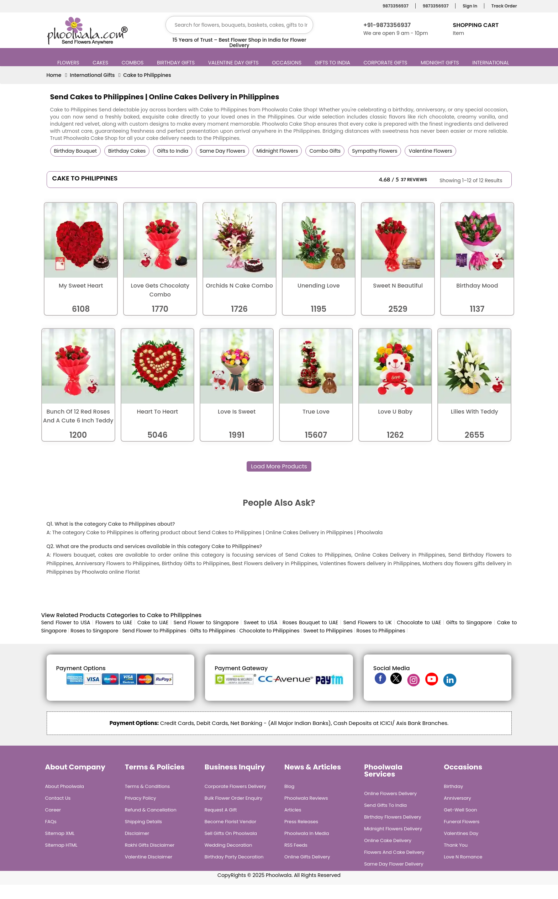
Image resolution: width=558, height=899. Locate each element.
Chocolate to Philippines (269, 630)
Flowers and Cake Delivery (394, 852)
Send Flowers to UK (367, 622)
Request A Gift (221, 809)
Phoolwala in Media (306, 833)
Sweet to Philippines (327, 630)
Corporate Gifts (386, 62)
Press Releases (301, 821)
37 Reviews (414, 179)
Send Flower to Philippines (154, 630)
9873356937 (394, 6)
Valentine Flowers (430, 150)
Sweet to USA (260, 622)
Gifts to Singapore (469, 622)
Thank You (456, 845)
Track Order (503, 6)
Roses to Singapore (94, 630)
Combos (134, 62)
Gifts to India (333, 62)
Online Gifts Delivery (307, 856)
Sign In (468, 6)
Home (54, 75)
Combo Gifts (325, 150)
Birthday (453, 786)
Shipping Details (143, 821)
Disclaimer (137, 833)
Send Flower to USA (65, 622)
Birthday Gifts (176, 62)
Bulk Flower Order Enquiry (233, 798)
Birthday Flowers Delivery (392, 817)
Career (53, 809)
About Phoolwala (64, 786)
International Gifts (92, 75)
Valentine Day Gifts (234, 62)
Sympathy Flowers (374, 150)
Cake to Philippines (147, 75)
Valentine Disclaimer (148, 856)
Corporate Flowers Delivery (235, 786)
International (491, 62)
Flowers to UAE (113, 622)
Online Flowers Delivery (390, 793)
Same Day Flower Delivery (393, 864)
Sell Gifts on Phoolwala (231, 833)
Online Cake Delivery (387, 840)
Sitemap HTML (61, 845)
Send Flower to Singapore (206, 622)
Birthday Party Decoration (234, 856)
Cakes (101, 62)
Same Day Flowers (222, 150)
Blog (289, 786)
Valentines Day (461, 833)
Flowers (69, 62)
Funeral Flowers (461, 821)
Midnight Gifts (441, 62)
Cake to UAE (152, 622)
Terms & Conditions (147, 786)
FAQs (51, 821)
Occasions (287, 62)
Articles (292, 809)
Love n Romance (463, 856)
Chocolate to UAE (419, 622)
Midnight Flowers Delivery (393, 828)
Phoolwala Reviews (306, 798)
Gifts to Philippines (213, 630)
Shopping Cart (476, 25)
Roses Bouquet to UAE (310, 622)
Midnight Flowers (277, 150)
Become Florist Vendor (230, 821)
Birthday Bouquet (75, 150)
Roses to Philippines (381, 630)
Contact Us (58, 798)
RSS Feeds (295, 845)
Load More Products (279, 466)
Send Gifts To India (385, 805)
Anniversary (457, 798)
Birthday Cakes (127, 150)
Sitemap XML (60, 833)
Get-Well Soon (460, 809)
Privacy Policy (140, 798)
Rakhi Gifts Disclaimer (150, 845)
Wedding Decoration (228, 845)
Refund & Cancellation (151, 809)
